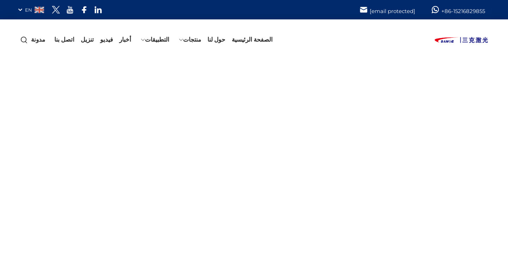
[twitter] (56, 10)
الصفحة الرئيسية (252, 39)
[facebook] (84, 10)
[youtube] (70, 10)
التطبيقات (157, 39)
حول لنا (216, 39)
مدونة (38, 39)
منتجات (192, 39)
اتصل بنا (64, 39)
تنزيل (87, 39)
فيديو (106, 39)
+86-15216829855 (458, 9)
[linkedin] (98, 10)
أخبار (125, 39)
